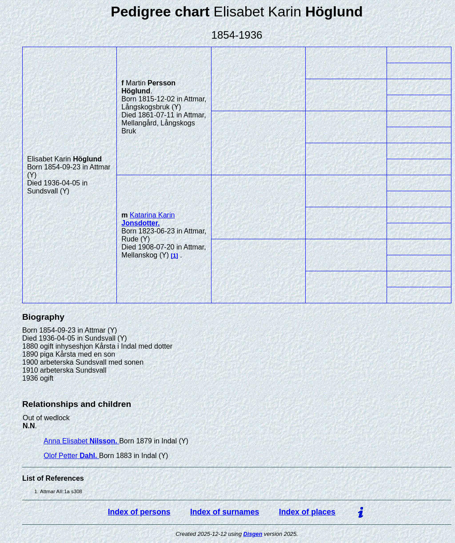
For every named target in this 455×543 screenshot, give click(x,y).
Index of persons (139, 511)
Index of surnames (224, 511)
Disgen (253, 534)
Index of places (307, 511)
